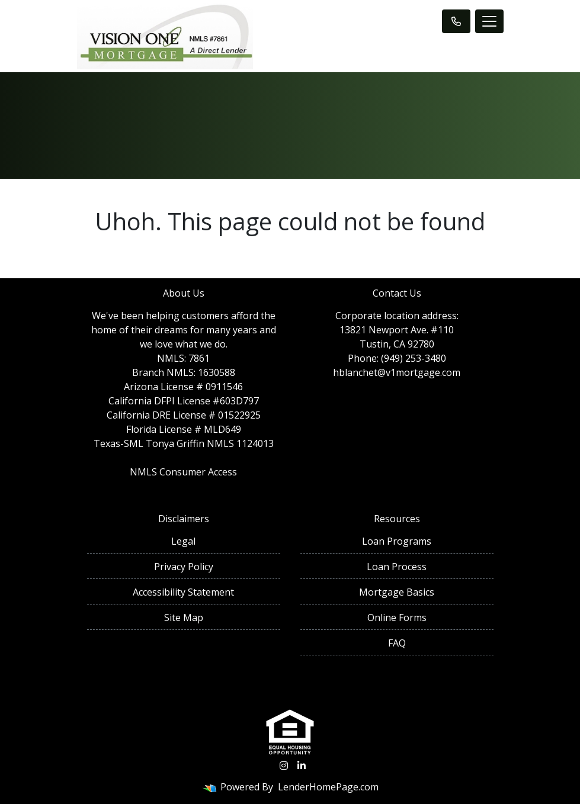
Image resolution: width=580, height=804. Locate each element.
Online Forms (397, 617)
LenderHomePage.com (328, 786)
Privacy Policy (183, 566)
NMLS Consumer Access (183, 471)
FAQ (397, 642)
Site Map (183, 617)
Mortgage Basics (396, 592)
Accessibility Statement (183, 592)
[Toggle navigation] (489, 21)
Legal (183, 541)
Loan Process (397, 566)
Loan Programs (396, 541)
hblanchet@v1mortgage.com (396, 372)
